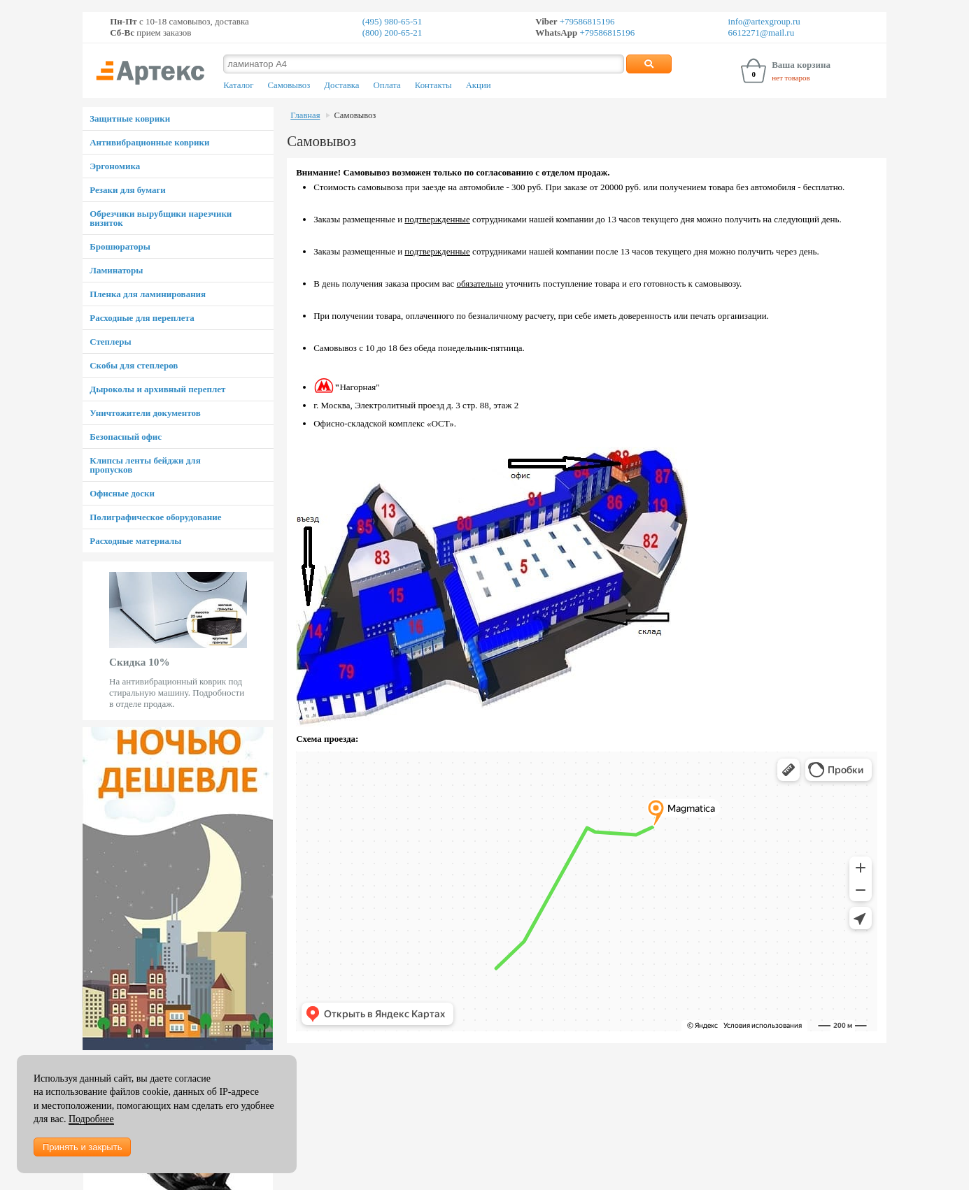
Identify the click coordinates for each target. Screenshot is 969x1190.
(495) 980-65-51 (392, 21)
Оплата (387, 85)
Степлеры (110, 341)
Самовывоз (288, 85)
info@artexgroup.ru (764, 21)
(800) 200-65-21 (392, 32)
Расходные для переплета (142, 318)
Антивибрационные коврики (149, 142)
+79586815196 (586, 21)
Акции (478, 85)
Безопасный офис (126, 436)
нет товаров (791, 77)
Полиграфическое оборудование (155, 517)
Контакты (433, 85)
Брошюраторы (120, 246)
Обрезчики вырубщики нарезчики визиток (161, 218)
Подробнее (91, 1119)
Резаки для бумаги (128, 190)
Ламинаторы (116, 270)
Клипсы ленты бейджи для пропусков (145, 465)
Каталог (238, 85)
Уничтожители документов (145, 413)
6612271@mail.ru (761, 32)
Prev (90, 640)
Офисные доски (122, 493)
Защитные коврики (130, 118)
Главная (305, 115)
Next (266, 640)
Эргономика (115, 166)
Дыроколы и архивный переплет (157, 389)
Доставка (341, 85)
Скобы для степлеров (134, 365)
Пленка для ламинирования (148, 294)
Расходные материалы (135, 541)
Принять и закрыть (82, 1147)
